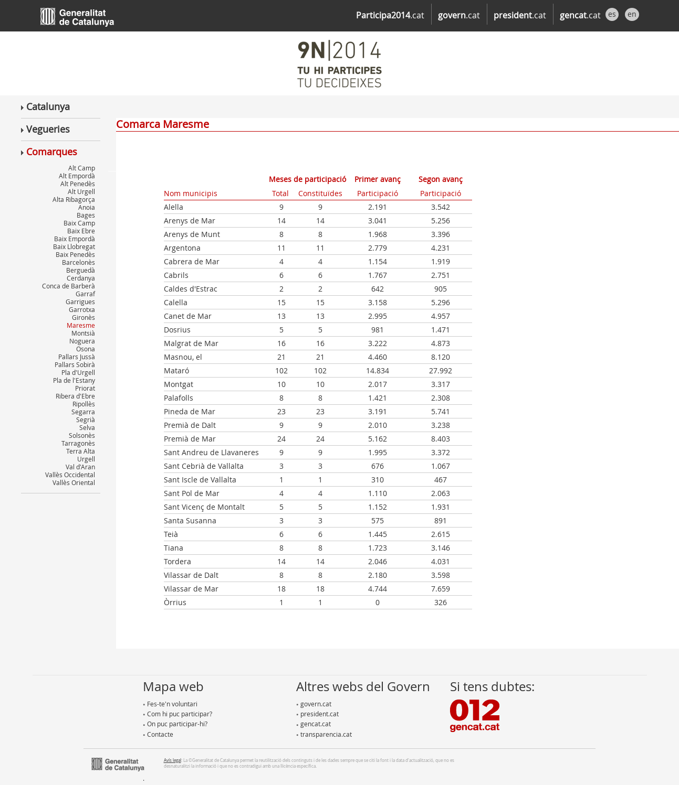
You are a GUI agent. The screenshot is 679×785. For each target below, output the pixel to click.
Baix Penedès (75, 254)
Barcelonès (78, 262)
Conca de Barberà (68, 286)
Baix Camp (79, 223)
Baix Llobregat (74, 246)
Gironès (83, 317)
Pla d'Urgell (78, 372)
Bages (86, 215)
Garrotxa (82, 309)
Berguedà (80, 270)
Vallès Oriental (74, 482)
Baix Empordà (74, 238)
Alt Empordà (77, 175)
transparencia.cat (324, 734)
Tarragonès (78, 443)
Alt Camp (81, 168)
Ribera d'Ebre (75, 396)
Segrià (85, 419)
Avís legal (172, 760)
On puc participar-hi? (175, 723)
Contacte (158, 734)
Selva (87, 427)
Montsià (83, 333)
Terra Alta (80, 451)
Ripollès (83, 404)
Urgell (86, 459)
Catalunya (45, 106)
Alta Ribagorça (74, 199)
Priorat (85, 388)
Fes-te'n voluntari (170, 704)
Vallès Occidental (70, 474)
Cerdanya (81, 278)
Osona (85, 349)
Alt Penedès (77, 183)
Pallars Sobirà (75, 364)
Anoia (86, 207)
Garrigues (80, 301)
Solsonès (82, 435)
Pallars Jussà (76, 356)
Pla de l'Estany (74, 380)
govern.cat (313, 704)
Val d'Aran (80, 467)
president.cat (317, 713)
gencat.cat (313, 723)
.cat (390, 15)
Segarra (83, 411)
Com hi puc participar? (177, 713)
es (612, 14)
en (632, 14)
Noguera (82, 341)
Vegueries (45, 129)
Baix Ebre (81, 231)
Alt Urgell (81, 191)
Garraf (85, 293)
